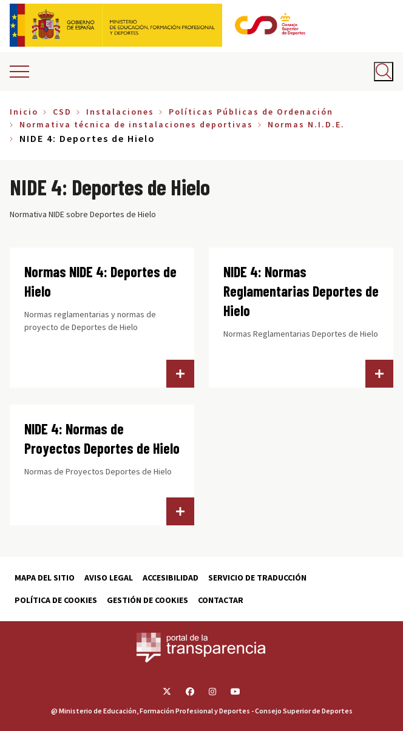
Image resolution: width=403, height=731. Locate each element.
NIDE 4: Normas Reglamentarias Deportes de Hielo (301, 291)
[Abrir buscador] (383, 71)
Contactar (220, 600)
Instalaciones (120, 111)
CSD (62, 111)
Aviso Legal (108, 577)
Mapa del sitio (45, 577)
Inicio (24, 111)
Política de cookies (56, 600)
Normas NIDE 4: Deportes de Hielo (100, 281)
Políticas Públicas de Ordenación (251, 111)
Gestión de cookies (147, 600)
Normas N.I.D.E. (306, 124)
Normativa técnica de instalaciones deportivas (136, 124)
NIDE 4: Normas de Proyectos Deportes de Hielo (102, 438)
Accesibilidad (170, 577)
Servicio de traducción (257, 577)
